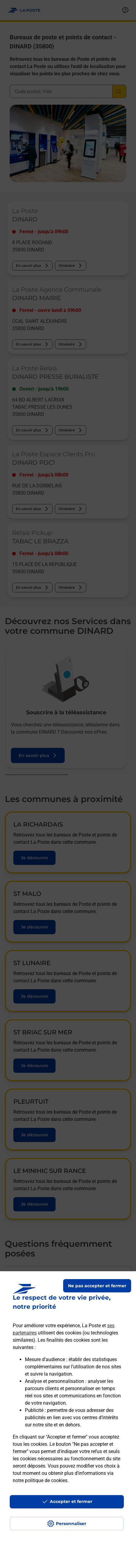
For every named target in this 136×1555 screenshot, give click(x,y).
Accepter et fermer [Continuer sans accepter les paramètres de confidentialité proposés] (71, 1501)
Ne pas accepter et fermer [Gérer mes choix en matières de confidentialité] (97, 1285)
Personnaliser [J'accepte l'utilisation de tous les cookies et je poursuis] (71, 1523)
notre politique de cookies (40, 1480)
